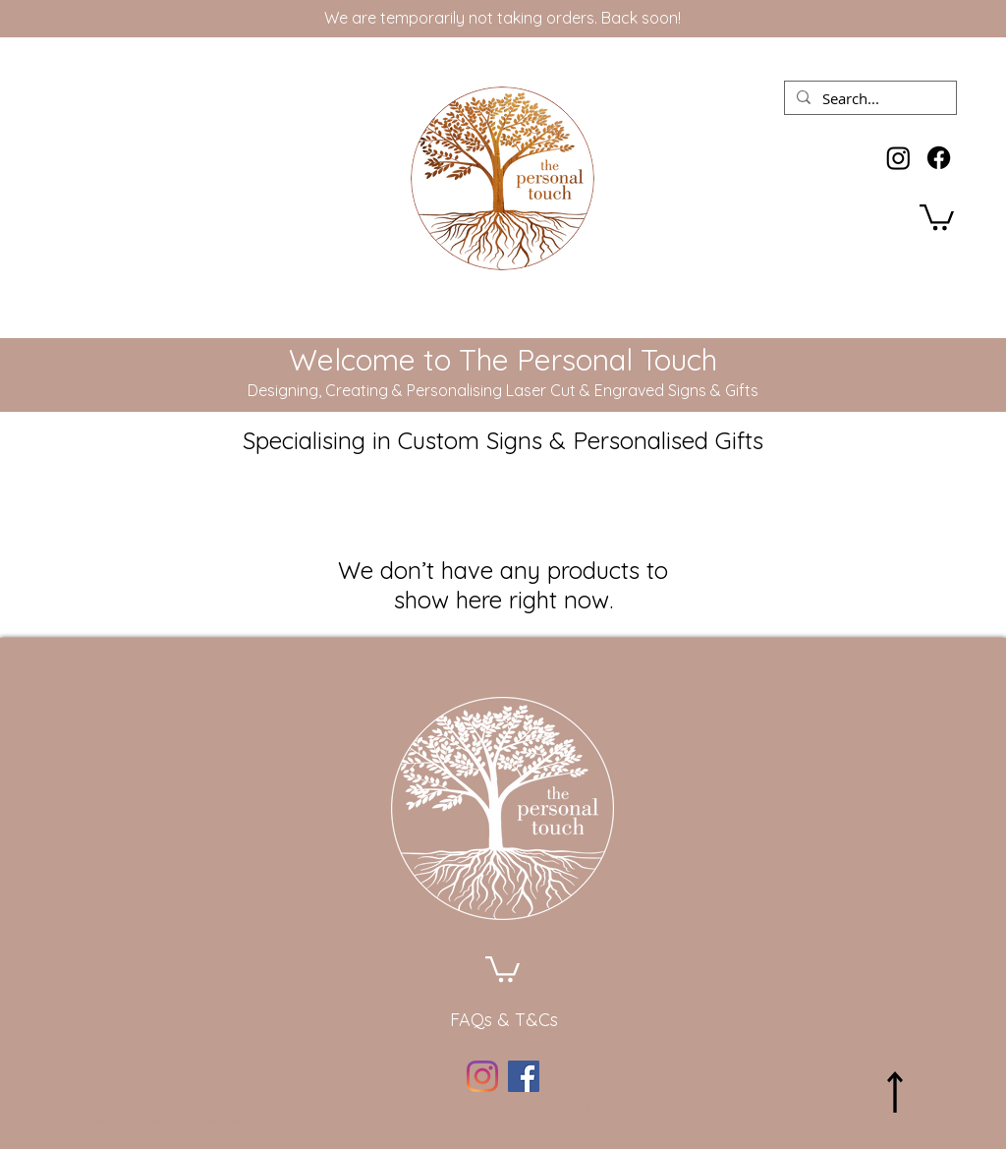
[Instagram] (898, 158)
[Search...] (868, 99)
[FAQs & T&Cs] (504, 1020)
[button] (937, 215)
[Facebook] (938, 158)
